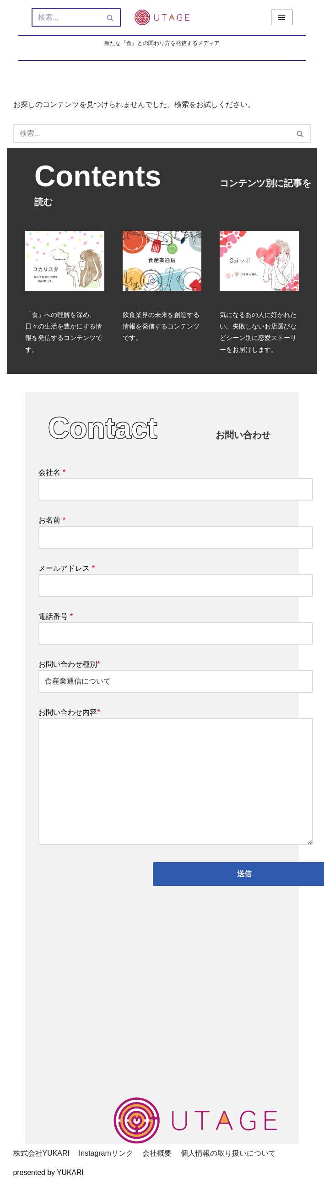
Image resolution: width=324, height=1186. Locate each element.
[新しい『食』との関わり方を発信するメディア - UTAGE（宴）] (162, 17)
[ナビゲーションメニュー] (281, 17)
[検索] (66, 17)
